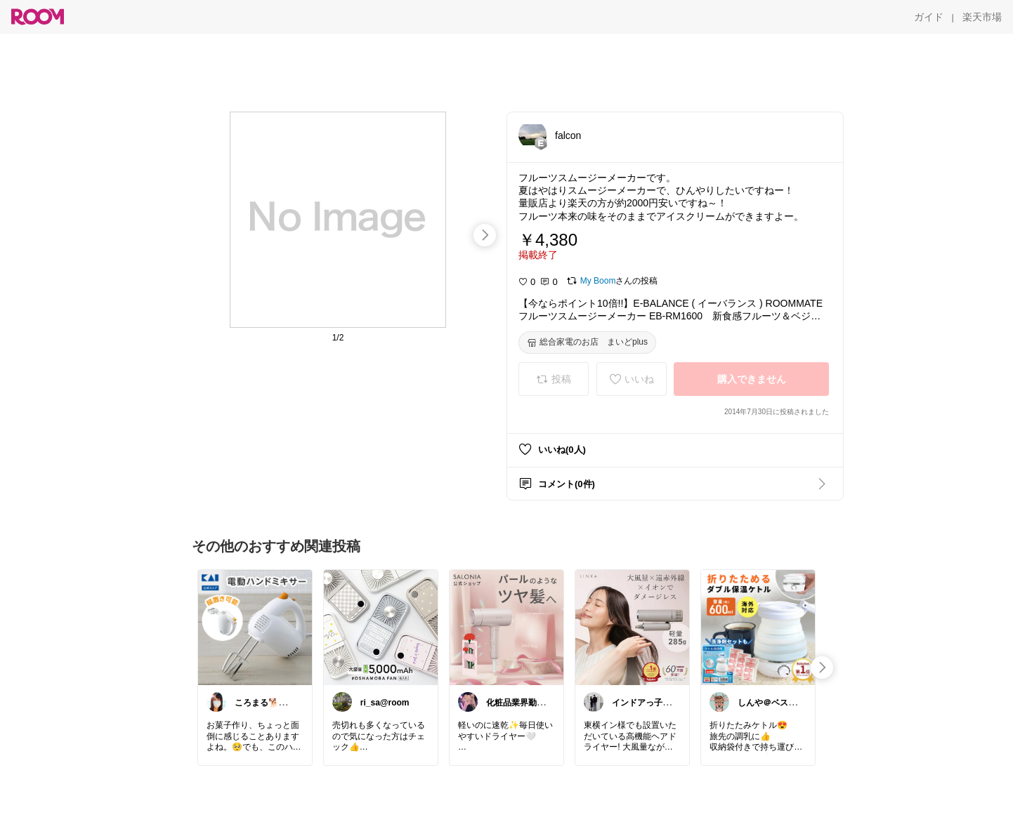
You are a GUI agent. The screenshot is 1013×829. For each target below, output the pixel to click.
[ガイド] (928, 17)
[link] (255, 627)
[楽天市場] (982, 17)
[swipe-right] (484, 235)
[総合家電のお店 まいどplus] (587, 342)
